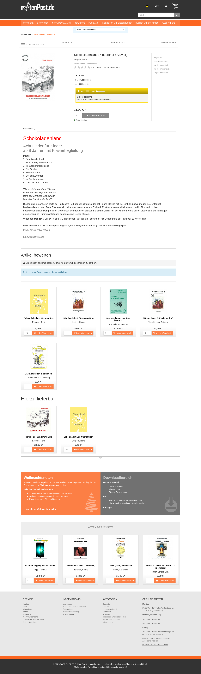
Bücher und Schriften (147, 23)
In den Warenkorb (95, 115)
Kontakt (26, 604)
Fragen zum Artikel (161, 73)
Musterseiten (83, 80)
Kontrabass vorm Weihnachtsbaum (44, 499)
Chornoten (42, 23)
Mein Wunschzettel (30, 617)
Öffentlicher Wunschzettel (33, 619)
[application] (112, 91)
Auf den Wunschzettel (162, 69)
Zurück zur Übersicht (35, 44)
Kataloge (107, 507)
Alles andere (168, 23)
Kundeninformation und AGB (74, 606)
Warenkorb (27, 609)
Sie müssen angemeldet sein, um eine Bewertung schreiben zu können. (61, 263)
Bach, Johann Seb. (160, 572)
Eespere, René (38, 322)
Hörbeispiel (111, 93)
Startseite (28, 23)
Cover (80, 75)
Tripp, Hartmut (40, 570)
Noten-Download (111, 482)
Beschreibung (29, 128)
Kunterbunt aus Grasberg (39, 378)
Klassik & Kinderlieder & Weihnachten (125, 500)
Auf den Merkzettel (161, 65)
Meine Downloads (30, 622)
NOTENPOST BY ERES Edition (155, 645)
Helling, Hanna (78, 322)
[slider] (87, 91)
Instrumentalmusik (61, 23)
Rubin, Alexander (120, 570)
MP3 (105, 496)
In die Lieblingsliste (161, 61)
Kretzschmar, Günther (118, 324)
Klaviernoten (114, 489)
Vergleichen (158, 57)
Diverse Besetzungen (118, 492)
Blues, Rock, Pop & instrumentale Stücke (126, 503)
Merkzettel (27, 614)
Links (25, 606)
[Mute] (96, 91)
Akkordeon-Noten (116, 486)
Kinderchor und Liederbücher (116, 23)
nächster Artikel (168, 42)
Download (80, 23)
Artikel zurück (68, 42)
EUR (158, 6)
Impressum (67, 604)
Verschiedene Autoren (158, 322)
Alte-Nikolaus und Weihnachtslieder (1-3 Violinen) (50, 493)
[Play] (79, 91)
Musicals (93, 23)
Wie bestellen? (69, 614)
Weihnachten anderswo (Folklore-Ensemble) (48, 496)
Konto (25, 612)
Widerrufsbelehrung (71, 612)
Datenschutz (68, 609)
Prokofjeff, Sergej (80, 570)
